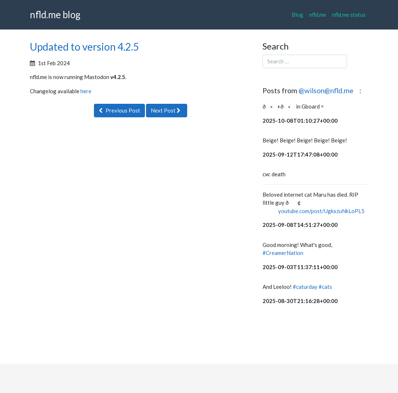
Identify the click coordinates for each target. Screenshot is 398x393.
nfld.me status (349, 14)
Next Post (166, 110)
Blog (297, 14)
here (85, 91)
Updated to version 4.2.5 (84, 46)
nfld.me (317, 14)
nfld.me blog (55, 14)
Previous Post (119, 110)
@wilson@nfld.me (327, 90)
